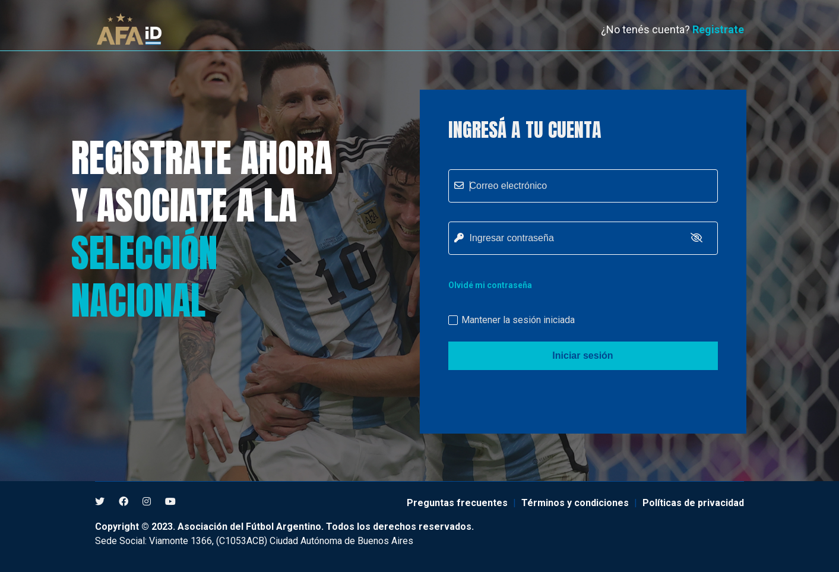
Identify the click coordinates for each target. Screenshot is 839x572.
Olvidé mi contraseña (490, 285)
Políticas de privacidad (693, 502)
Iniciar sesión (582, 355)
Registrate (718, 29)
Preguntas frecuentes (457, 502)
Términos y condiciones (575, 502)
